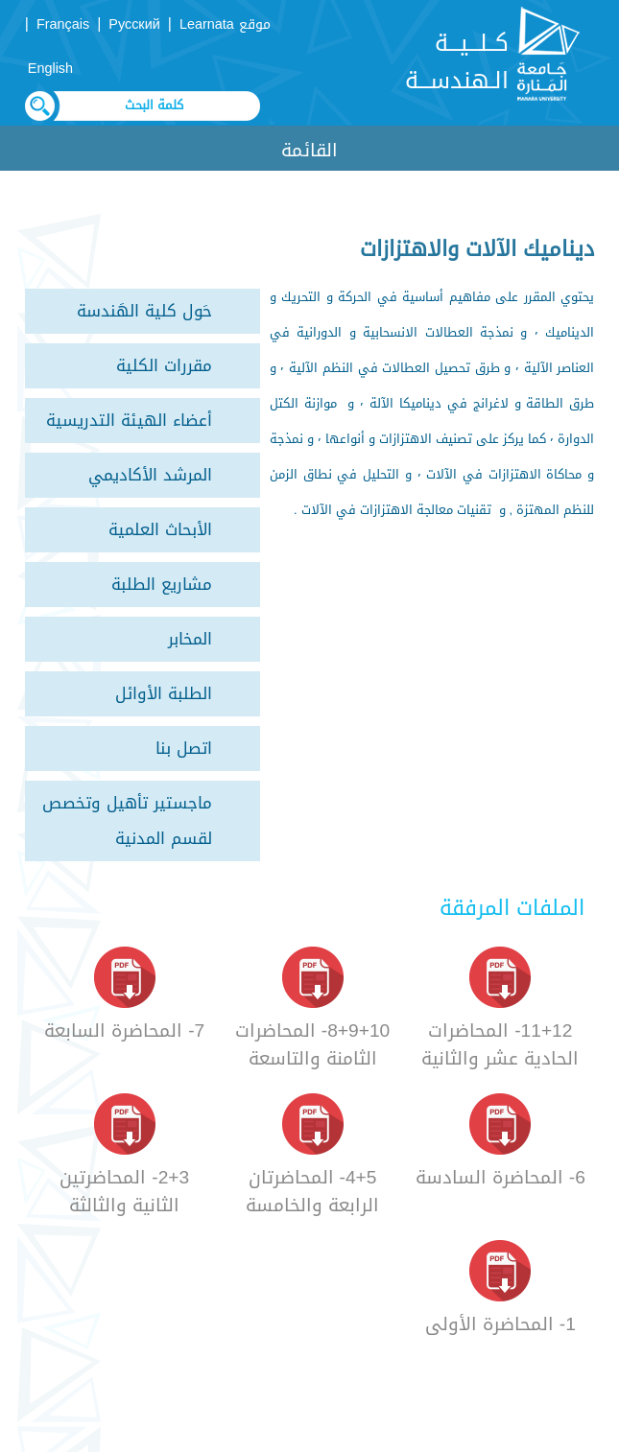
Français (62, 24)
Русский (133, 24)
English (50, 69)
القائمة (309, 150)
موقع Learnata (225, 24)
